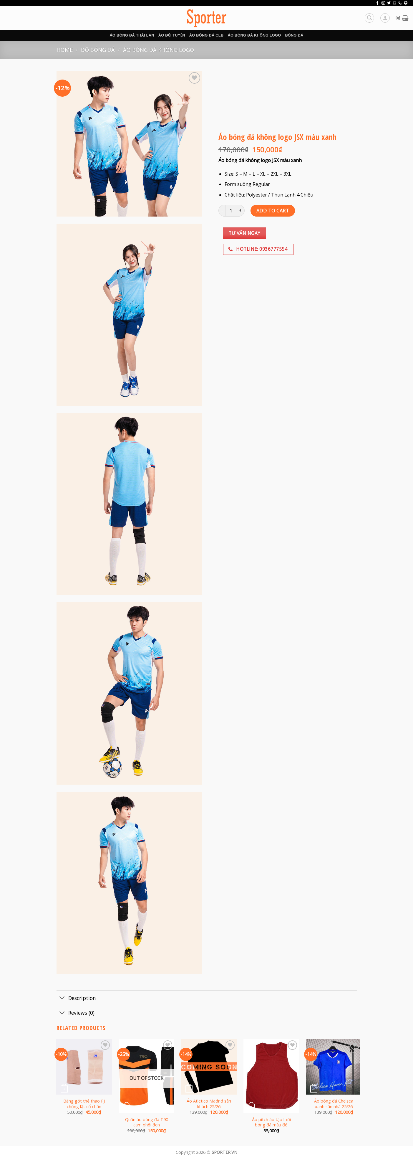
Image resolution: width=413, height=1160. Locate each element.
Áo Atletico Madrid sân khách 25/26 (209, 1103)
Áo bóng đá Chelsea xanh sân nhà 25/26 (333, 1103)
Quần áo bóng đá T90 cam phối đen (146, 1122)
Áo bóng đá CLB (206, 35)
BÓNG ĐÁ (294, 35)
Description (76, 998)
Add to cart (272, 210)
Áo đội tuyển (171, 35)
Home (65, 49)
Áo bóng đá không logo (254, 35)
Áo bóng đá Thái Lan (132, 35)
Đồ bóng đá (98, 49)
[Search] (369, 18)
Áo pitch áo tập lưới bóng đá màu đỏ (271, 1122)
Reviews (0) (75, 1013)
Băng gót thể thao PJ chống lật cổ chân (84, 1103)
